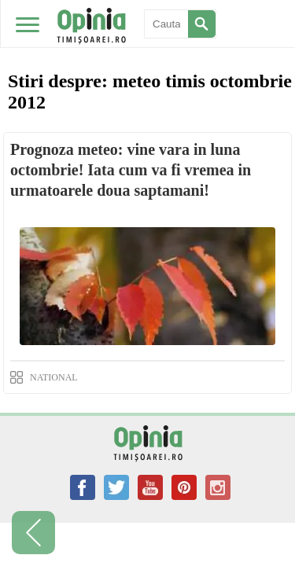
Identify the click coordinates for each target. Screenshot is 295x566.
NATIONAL (54, 377)
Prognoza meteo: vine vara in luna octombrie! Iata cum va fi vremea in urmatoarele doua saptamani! (130, 170)
